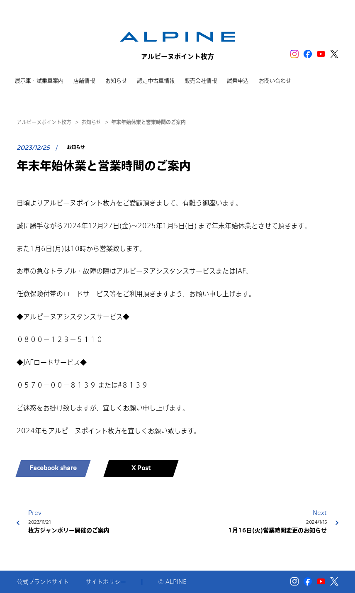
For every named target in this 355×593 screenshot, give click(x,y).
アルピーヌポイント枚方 (44, 122)
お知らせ (91, 122)
